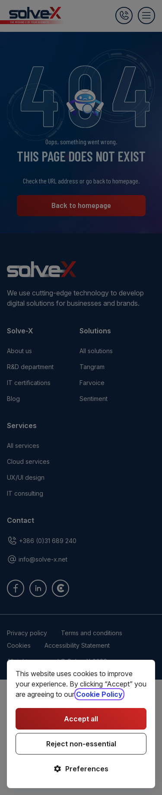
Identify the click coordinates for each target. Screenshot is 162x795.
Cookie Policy (99, 694)
